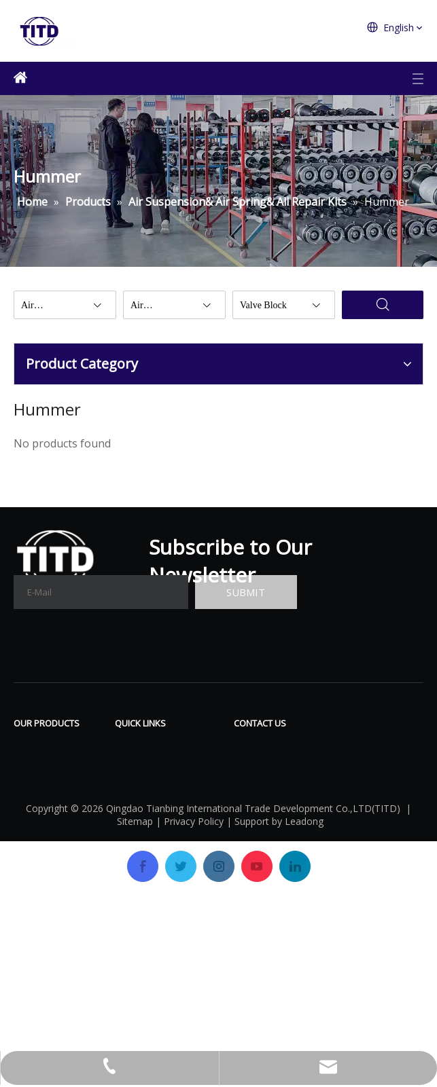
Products (137, 767)
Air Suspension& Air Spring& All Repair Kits (56, 797)
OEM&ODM (144, 828)
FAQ (192, 767)
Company (139, 787)
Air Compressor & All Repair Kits (59, 754)
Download (208, 746)
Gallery (199, 787)
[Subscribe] (246, 592)
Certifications (148, 807)
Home (130, 746)
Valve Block (42, 832)
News (196, 807)
